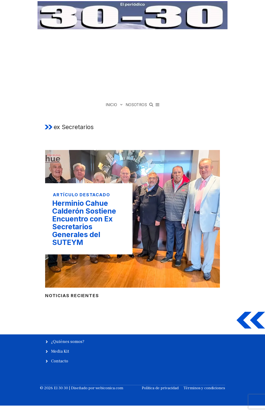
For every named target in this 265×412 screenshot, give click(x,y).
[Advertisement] (132, 65)
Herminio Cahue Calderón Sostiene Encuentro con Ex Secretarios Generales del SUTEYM (84, 223)
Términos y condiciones (204, 388)
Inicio (115, 105)
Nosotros (136, 104)
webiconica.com (109, 388)
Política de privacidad (160, 388)
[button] (151, 105)
